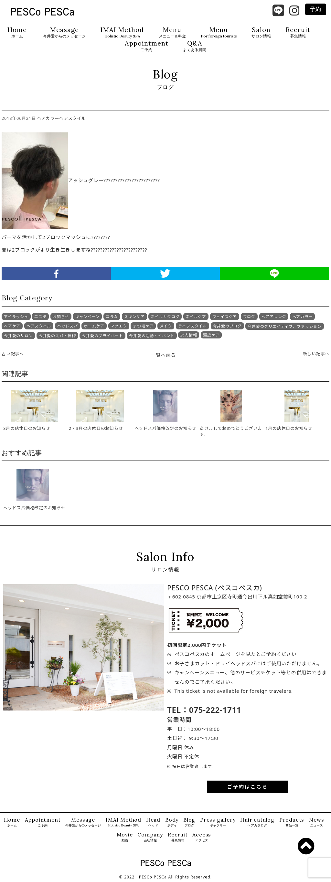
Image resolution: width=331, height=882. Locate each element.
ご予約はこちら (247, 786)
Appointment (146, 46)
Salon (261, 32)
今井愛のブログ (227, 326)
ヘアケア (12, 326)
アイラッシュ (16, 316)
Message (64, 32)
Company (150, 837)
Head (153, 822)
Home (17, 32)
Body (171, 822)
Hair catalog (257, 822)
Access (201, 837)
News (316, 822)
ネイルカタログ (165, 316)
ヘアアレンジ (274, 316)
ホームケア (94, 326)
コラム (112, 316)
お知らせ (61, 316)
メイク (166, 326)
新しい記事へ (316, 354)
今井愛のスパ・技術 (57, 335)
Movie (125, 837)
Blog (189, 822)
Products (291, 822)
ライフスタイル (192, 326)
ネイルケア (196, 316)
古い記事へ (13, 354)
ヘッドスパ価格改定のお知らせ (34, 508)
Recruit (298, 32)
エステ (40, 316)
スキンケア (134, 316)
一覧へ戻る (163, 355)
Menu (172, 32)
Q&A (194, 46)
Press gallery (217, 822)
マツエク (119, 326)
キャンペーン (87, 316)
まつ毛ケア (143, 326)
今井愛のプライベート (102, 335)
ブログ (249, 316)
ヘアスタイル (72, 118)
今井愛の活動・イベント (151, 335)
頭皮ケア (211, 335)
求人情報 (188, 335)
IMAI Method (122, 32)
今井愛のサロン (18, 335)
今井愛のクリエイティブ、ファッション (285, 326)
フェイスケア (224, 316)
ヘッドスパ (67, 326)
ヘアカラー (48, 118)
